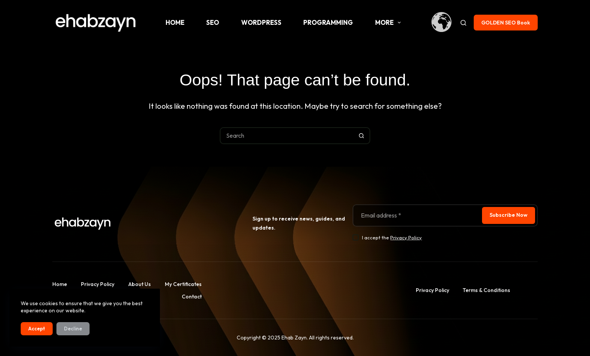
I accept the (392, 237)
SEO (212, 22)
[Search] (463, 23)
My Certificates (183, 284)
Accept (36, 329)
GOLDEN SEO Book (505, 22)
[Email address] (416, 215)
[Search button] (361, 135)
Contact (192, 296)
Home (175, 22)
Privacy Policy (406, 237)
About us (139, 284)
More (389, 22)
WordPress (261, 22)
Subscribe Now (509, 214)
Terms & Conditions (486, 290)
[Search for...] (286, 135)
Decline (73, 329)
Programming (328, 22)
